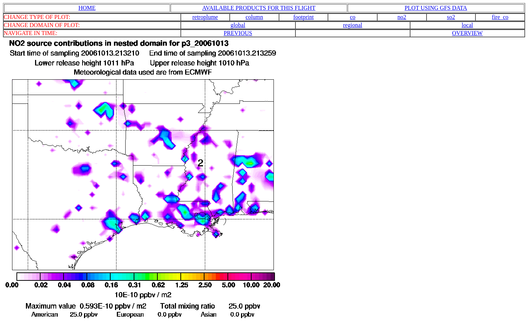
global (238, 25)
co (352, 17)
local (467, 25)
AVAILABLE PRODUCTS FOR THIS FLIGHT (258, 8)
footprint (303, 17)
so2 (451, 17)
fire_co (500, 17)
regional (352, 25)
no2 (401, 17)
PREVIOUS (237, 33)
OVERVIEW (467, 33)
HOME (87, 8)
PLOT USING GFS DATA (436, 8)
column (254, 17)
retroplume (205, 17)
